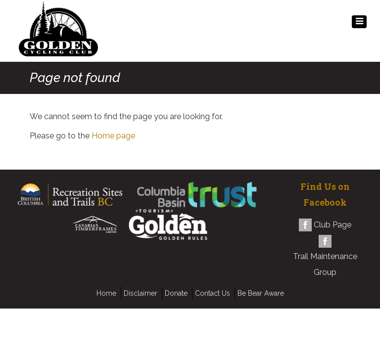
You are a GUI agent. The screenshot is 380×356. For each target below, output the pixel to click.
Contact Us (212, 293)
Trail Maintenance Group (325, 264)
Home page (113, 135)
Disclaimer (140, 293)
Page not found (75, 78)
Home (106, 293)
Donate (176, 293)
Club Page (332, 224)
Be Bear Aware (261, 293)
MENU (359, 24)
